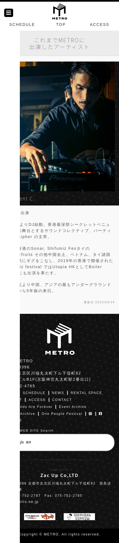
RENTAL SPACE (86, 393)
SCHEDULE (22, 24)
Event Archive (73, 407)
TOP (61, 24)
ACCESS (100, 24)
